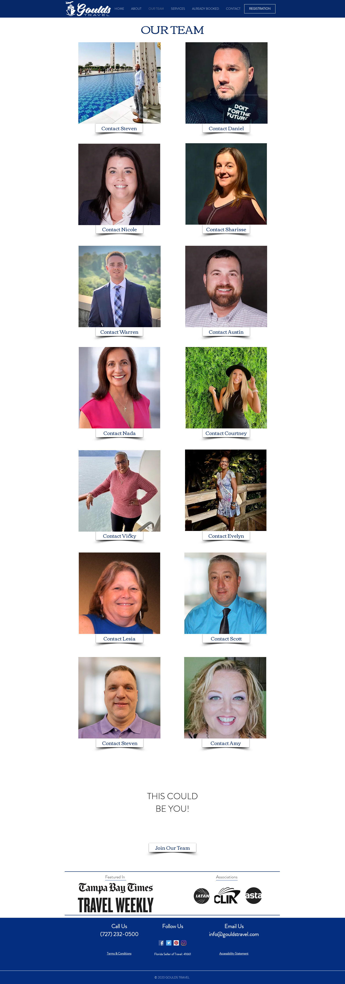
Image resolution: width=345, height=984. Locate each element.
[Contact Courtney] (226, 432)
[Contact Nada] (119, 432)
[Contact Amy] (225, 742)
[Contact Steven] (119, 128)
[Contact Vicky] (119, 535)
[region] (172, 802)
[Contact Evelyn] (226, 535)
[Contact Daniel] (226, 128)
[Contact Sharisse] (226, 229)
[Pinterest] (176, 942)
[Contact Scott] (226, 638)
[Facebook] (161, 942)
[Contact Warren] (119, 331)
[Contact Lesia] (119, 638)
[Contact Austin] (226, 331)
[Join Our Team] (172, 847)
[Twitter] (168, 942)
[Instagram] (183, 942)
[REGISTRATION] (259, 8)
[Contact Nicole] (119, 229)
